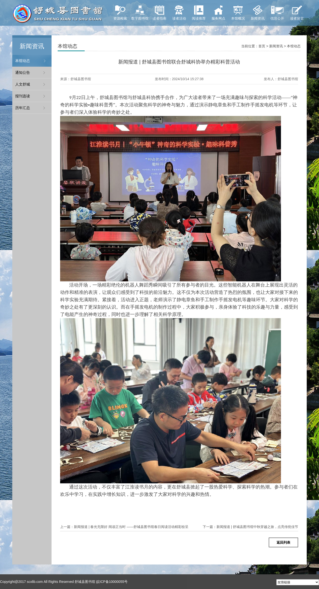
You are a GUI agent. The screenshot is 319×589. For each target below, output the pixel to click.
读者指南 (159, 12)
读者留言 (297, 12)
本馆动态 (22, 61)
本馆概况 (238, 12)
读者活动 (179, 12)
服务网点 (218, 12)
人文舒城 (22, 84)
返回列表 (283, 542)
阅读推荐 (199, 12)
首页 (261, 46)
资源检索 (120, 12)
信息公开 (277, 12)
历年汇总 (22, 108)
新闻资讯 (258, 12)
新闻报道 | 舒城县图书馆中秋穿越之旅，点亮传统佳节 (250, 527)
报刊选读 (22, 96)
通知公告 (22, 72)
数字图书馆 (139, 12)
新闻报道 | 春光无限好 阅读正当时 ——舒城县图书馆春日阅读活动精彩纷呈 (124, 527)
